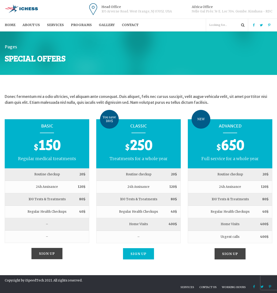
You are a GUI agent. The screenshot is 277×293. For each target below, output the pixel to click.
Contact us (208, 287)
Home (10, 25)
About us (31, 25)
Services (55, 25)
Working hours (234, 287)
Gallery (107, 25)
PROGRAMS (81, 25)
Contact (130, 25)
